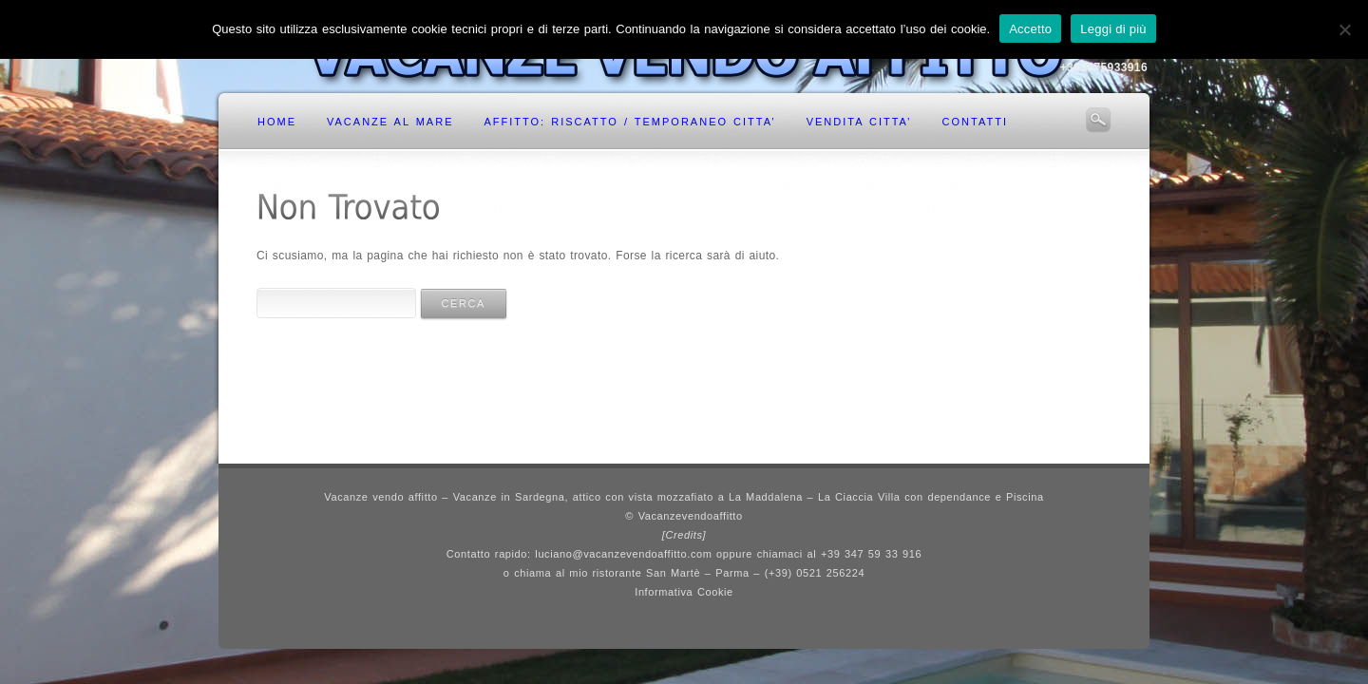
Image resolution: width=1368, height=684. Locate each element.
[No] (1344, 29)
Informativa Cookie (684, 592)
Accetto (1030, 29)
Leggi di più (1113, 29)
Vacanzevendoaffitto (690, 516)
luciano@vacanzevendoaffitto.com (623, 554)
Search (1098, 120)
